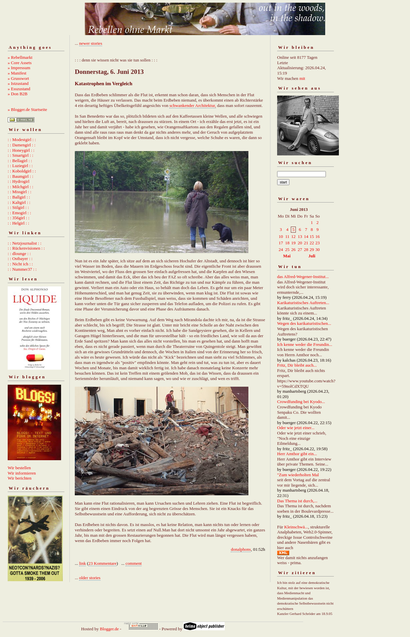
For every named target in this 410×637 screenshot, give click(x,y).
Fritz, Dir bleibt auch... (297, 365)
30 (317, 249)
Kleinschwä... (296, 526)
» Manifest (17, 73)
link (82, 563)
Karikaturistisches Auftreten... (303, 302)
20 (300, 242)
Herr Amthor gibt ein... (297, 453)
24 (281, 249)
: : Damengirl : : (21, 144)
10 (281, 236)
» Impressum (19, 67)
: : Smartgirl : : (20, 155)
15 (312, 236)
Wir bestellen (19, 467)
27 (300, 249)
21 (306, 242)
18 (287, 242)
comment (134, 563)
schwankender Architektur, (192, 105)
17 (281, 242)
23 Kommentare (102, 563)
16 (317, 236)
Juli (312, 255)
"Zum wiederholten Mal (298, 474)
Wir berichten (19, 478)
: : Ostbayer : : (20, 258)
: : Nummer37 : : (22, 269)
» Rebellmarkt (20, 57)
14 (306, 236)
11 (287, 236)
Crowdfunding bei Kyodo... (301, 401)
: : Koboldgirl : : (22, 170)
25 (287, 249)
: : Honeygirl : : (21, 150)
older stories (89, 577)
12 (293, 236)
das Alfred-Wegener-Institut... (303, 276)
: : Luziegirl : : (20, 165)
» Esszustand (19, 88)
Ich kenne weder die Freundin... (304, 344)
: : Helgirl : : (18, 223)
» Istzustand (18, 83)
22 (312, 242)
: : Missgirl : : (19, 191)
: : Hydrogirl (18, 181)
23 (317, 242)
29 (312, 249)
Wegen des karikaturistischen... (304, 323)
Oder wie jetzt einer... (296, 427)
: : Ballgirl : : (19, 197)
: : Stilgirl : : (18, 207)
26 (293, 249)
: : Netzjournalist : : (24, 243)
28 (306, 249)
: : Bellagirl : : (20, 160)
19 (293, 242)
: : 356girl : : (18, 217)
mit (302, 78)
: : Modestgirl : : (22, 139)
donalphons (241, 549)
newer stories (90, 43)
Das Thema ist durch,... (297, 500)
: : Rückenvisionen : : (26, 248)
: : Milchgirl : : (20, 186)
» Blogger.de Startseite (27, 109)
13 (300, 236)
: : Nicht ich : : (20, 263)
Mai (286, 255)
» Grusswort (18, 78)
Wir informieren (22, 473)
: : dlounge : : (19, 253)
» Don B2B (17, 93)
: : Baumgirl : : (20, 176)
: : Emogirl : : (19, 212)
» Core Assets (20, 62)
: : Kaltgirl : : (19, 202)
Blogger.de (109, 628)
